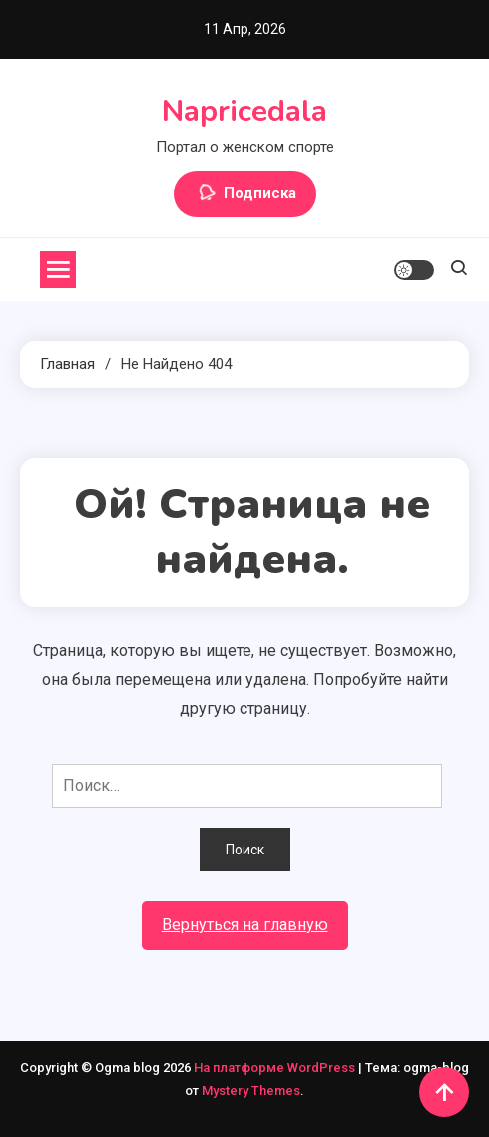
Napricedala (244, 111)
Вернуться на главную (245, 924)
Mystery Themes (251, 1090)
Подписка (245, 194)
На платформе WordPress (276, 1067)
